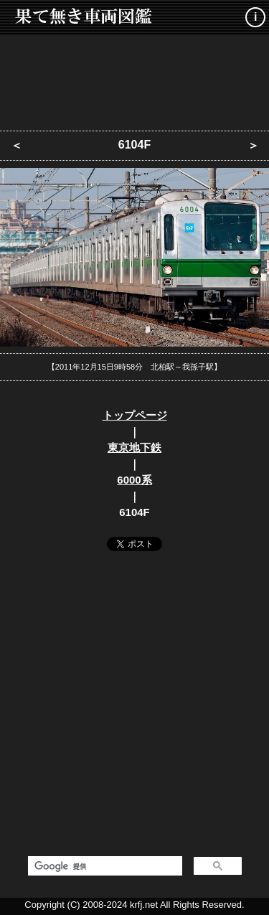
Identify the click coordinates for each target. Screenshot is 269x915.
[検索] (103, 866)
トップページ (135, 415)
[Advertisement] (135, 79)
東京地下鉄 (134, 447)
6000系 (134, 480)
